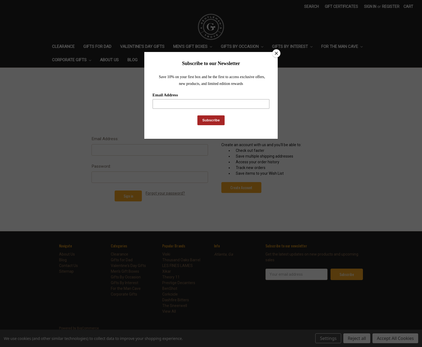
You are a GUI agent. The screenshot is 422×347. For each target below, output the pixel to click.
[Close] (276, 53)
